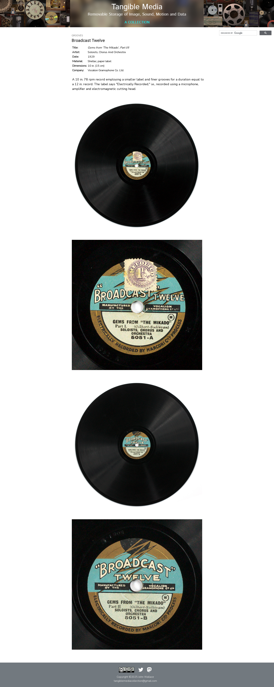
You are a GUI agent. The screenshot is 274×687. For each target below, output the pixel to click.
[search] (238, 33)
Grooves (77, 35)
